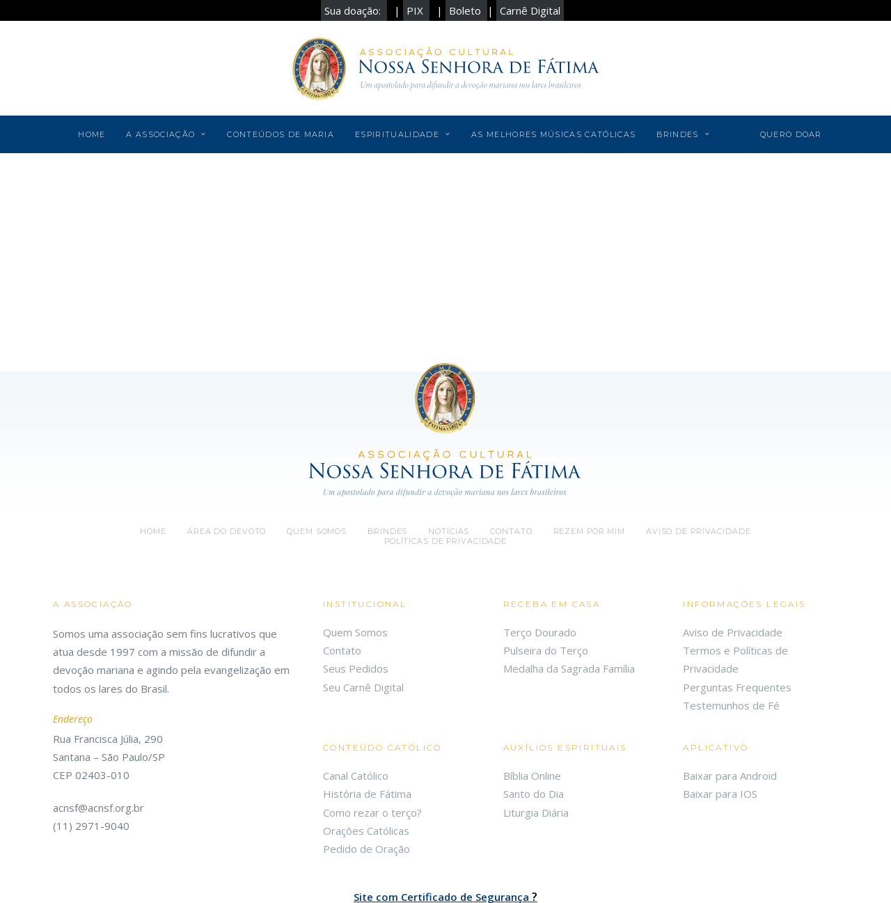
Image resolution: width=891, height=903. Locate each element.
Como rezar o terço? (372, 739)
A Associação (166, 134)
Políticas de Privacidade (445, 468)
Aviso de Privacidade (698, 459)
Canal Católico (355, 703)
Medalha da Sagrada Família (569, 596)
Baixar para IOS (720, 721)
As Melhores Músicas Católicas (553, 134)
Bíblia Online (532, 703)
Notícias (448, 459)
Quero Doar (791, 134)
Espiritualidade (402, 134)
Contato (511, 459)
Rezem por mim (589, 459)
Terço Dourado (539, 560)
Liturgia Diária (536, 739)
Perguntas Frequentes (737, 614)
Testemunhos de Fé (731, 633)
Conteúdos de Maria (280, 134)
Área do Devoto (226, 459)
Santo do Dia (533, 721)
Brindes (682, 134)
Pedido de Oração (366, 776)
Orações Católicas (366, 758)
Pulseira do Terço (545, 578)
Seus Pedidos (355, 596)
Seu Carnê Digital (363, 614)
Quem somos (317, 459)
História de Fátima (367, 721)
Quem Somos (355, 560)
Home (91, 134)
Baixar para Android (730, 703)
